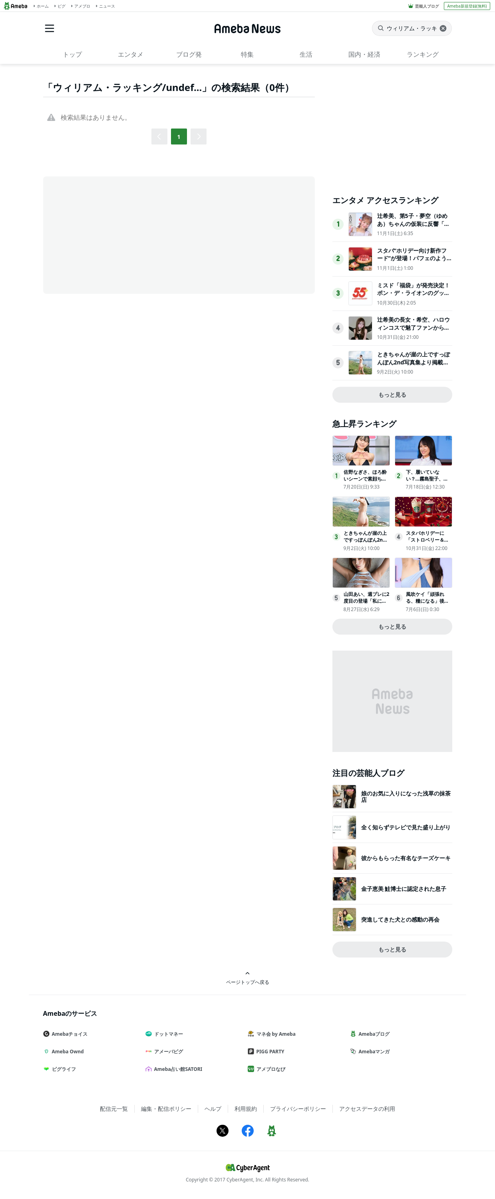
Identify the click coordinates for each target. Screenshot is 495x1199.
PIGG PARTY (269, 1051)
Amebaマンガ (373, 1051)
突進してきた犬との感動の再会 (400, 919)
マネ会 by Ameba (275, 1034)
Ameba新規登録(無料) (467, 6)
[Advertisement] (115, 234)
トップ (72, 54)
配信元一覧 (114, 1108)
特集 (247, 54)
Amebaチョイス (68, 1034)
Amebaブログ (373, 1034)
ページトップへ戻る (247, 978)
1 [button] (178, 136)
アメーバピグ (167, 1051)
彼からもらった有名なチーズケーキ (406, 858)
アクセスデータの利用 (367, 1108)
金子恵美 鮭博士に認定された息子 (404, 888)
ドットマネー (167, 1034)
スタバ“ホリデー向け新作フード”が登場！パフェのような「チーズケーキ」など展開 (413, 258)
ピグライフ (62, 1069)
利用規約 (246, 1108)
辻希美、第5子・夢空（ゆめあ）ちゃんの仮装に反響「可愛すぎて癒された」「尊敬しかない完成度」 (413, 227)
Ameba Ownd (66, 1051)
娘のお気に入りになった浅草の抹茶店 (406, 796)
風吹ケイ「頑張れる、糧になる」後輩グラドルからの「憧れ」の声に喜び (427, 604)
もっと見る (392, 394)
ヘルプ (213, 1108)
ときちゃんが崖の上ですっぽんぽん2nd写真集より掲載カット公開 (413, 362)
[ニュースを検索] (412, 28)
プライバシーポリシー (298, 1108)
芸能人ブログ (427, 6)
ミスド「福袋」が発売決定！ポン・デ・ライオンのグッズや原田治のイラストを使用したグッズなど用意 (413, 297)
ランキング (423, 54)
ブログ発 (189, 54)
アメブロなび (270, 1069)
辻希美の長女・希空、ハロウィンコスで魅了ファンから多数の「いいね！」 (413, 327)
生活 (306, 54)
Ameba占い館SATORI (177, 1069)
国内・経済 (364, 54)
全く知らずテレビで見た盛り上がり (406, 827)
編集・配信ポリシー (166, 1108)
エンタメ (130, 54)
